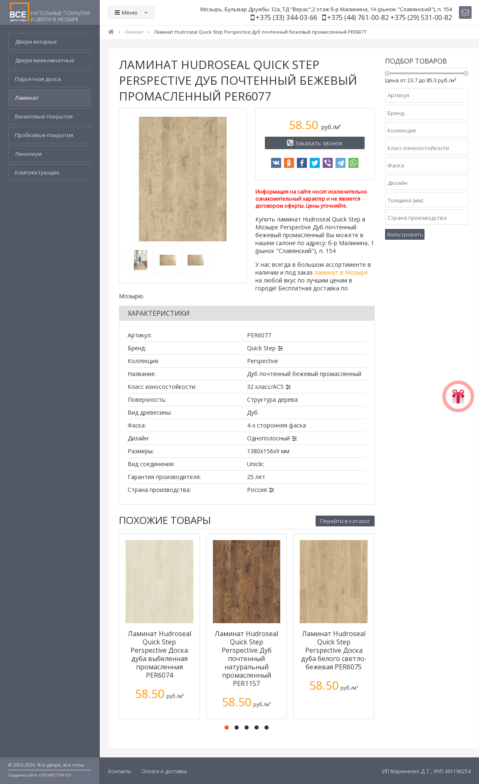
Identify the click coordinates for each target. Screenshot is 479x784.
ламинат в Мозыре (341, 272)
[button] (227, 727)
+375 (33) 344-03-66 (286, 17)
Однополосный (268, 438)
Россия (257, 490)
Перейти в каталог (345, 521)
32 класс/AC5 (265, 387)
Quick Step (261, 348)
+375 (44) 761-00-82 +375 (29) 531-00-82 (389, 17)
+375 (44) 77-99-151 (55, 775)
